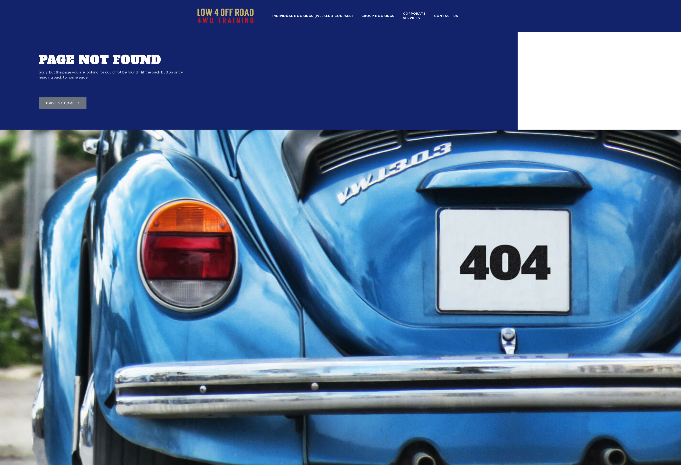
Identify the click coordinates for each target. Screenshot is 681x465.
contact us (446, 16)
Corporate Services (414, 16)
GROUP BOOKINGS (377, 16)
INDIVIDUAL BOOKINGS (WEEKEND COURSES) (312, 16)
